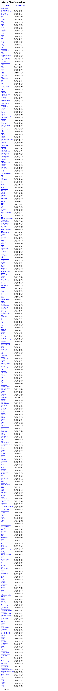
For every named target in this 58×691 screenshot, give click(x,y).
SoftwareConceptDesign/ (6, 554)
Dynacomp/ (3, 237)
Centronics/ (3, 126)
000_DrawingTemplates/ (6, 11)
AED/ (2, 38)
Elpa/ (2, 249)
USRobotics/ (4, 641)
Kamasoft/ (3, 350)
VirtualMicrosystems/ (6, 652)
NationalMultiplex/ (5, 436)
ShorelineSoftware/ (5, 546)
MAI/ (2, 383)
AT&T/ (2, 81)
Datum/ (2, 199)
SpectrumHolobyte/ (5, 559)
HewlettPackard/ (4, 307)
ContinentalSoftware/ (5, 162)
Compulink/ (3, 147)
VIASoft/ (3, 647)
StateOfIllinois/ (4, 568)
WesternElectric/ (4, 665)
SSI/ (2, 563)
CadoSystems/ (4, 114)
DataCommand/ (4, 189)
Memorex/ (3, 399)
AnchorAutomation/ (5, 58)
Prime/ (2, 481)
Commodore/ (4, 137)
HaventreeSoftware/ (5, 299)
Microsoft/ (3, 416)
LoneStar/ (3, 375)
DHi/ (2, 217)
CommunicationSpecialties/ (7, 139)
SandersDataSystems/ (6, 525)
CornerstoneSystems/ (5, 168)
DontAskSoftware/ (5, 232)
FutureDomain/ (4, 279)
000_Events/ (3, 13)
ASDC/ (2, 74)
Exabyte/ (3, 260)
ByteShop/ (3, 108)
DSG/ (2, 235)
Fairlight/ (3, 262)
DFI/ (2, 215)
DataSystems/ (4, 198)
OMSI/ (2, 464)
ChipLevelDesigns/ (5, 130)
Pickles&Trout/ (4, 478)
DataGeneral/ (4, 190)
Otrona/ (2, 467)
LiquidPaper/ (4, 372)
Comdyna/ (3, 136)
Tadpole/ (3, 587)
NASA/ (2, 433)
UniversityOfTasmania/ (6, 632)
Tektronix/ (3, 599)
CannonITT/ (3, 120)
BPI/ (2, 102)
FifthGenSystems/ (5, 266)
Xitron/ (2, 679)
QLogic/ (2, 489)
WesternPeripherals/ (5, 666)
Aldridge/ (3, 46)
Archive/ (3, 70)
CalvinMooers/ (4, 117)
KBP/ (2, 353)
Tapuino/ (3, 591)
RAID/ (2, 501)
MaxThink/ (3, 389)
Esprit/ (2, 254)
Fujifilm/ (3, 276)
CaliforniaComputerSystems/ (7, 116)
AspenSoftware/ (4, 78)
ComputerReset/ (4, 158)
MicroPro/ (3, 411)
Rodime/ (3, 518)
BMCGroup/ (3, 97)
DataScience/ (4, 196)
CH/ (2, 128)
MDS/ (2, 395)
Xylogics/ (3, 682)
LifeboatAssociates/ (5, 367)
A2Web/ (2, 22)
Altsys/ (2, 53)
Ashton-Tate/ (4, 75)
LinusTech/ (3, 371)
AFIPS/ (2, 39)
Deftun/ (2, 213)
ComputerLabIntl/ (5, 156)
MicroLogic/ (3, 408)
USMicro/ (3, 640)
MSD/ (2, 428)
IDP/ (2, 322)
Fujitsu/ (2, 277)
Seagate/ (3, 534)
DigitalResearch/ (4, 224)
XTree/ (2, 680)
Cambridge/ (3, 119)
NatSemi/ (3, 437)
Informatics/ (3, 330)
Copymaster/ (4, 167)
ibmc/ (2, 319)
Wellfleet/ (3, 660)
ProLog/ (2, 486)
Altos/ (2, 52)
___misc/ (3, 19)
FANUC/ (3, 263)
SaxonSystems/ (4, 528)
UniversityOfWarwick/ (6, 633)
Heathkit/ (3, 302)
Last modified (18, 5)
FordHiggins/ (4, 268)
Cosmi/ (2, 172)
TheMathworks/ (4, 607)
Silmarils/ (3, 548)
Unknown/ (3, 635)
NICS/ (2, 448)
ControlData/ (4, 164)
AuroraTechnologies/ (5, 86)
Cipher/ (2, 131)
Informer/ (3, 332)
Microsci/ (3, 413)
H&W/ (2, 297)
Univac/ (2, 630)
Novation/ (3, 455)
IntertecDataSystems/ (5, 344)
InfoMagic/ (3, 329)
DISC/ (2, 227)
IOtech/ (2, 346)
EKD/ (2, 246)
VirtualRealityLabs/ (5, 654)
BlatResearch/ (4, 95)
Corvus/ (2, 170)
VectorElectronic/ (5, 643)
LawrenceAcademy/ (5, 363)
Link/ (2, 369)
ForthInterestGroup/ (5, 269)
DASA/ (2, 187)
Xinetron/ (3, 677)
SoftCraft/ (3, 553)
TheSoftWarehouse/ (5, 609)
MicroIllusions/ (4, 406)
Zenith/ (2, 685)
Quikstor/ (3, 495)
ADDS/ (2, 32)
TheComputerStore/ (5, 605)
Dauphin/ (3, 201)
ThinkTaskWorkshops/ (6, 615)
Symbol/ (3, 581)
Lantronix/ (3, 360)
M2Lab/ (2, 380)
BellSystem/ (3, 92)
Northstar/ (3, 453)
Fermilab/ (3, 265)
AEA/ (2, 36)
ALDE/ (2, 44)
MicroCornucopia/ (5, 403)
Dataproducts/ (4, 195)
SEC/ (2, 535)
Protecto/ (3, 487)
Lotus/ (2, 377)
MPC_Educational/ (5, 427)
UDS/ (2, 624)
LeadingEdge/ (4, 364)
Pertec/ (2, 476)
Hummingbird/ (4, 316)
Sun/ (2, 574)
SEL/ (2, 540)
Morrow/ (3, 423)
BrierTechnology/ (5, 103)
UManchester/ (4, 629)
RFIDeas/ (3, 512)
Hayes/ (2, 301)
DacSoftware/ (4, 182)
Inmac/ (2, 333)
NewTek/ (3, 445)
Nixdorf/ (3, 450)
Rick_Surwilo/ (4, 514)
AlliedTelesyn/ (4, 49)
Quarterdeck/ (4, 493)
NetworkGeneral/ (5, 442)
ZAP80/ (2, 683)
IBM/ (2, 318)
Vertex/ (2, 646)
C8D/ (2, 111)
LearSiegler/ (3, 366)
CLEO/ (2, 133)
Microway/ (3, 417)
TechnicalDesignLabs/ (6, 595)
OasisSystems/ (4, 461)
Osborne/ (3, 465)
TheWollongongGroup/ (6, 613)
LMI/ (2, 374)
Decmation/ (3, 209)
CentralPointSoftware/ (6, 125)
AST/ (2, 80)
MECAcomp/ (4, 397)
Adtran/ (2, 35)
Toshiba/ (3, 621)
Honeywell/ (3, 311)
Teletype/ (3, 601)
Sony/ (2, 557)
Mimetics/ (3, 419)
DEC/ (2, 207)
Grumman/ (3, 294)
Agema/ (2, 41)
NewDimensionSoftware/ (6, 444)
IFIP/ (2, 324)
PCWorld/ (3, 473)
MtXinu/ (3, 430)
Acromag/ (3, 28)
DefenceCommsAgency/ (6, 212)
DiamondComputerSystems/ (7, 218)
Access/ (2, 27)
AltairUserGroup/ (5, 50)
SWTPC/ (3, 579)
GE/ (2, 282)
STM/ (2, 571)
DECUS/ (3, 210)
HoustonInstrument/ (5, 313)
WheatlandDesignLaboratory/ (7, 671)
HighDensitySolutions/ (6, 308)
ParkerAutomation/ (5, 472)
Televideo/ (3, 602)
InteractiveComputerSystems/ (7, 339)
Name (7, 5)
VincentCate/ (4, 651)
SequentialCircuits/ (5, 542)
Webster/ (3, 658)
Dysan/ (2, 240)
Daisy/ (2, 184)
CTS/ (2, 178)
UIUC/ (2, 626)
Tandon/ (2, 590)
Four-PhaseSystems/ (5, 271)
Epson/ (2, 252)
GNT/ (2, 290)
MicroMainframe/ (5, 409)
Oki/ (2, 462)
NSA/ (2, 458)
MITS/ (2, 422)
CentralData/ (4, 123)
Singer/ (2, 551)
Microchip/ (3, 402)
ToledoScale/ (4, 619)
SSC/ (2, 562)
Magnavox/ (3, 381)
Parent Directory (4, 8)
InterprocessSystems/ (5, 343)
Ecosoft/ (2, 243)
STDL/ (2, 570)
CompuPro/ (3, 148)
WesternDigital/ (4, 663)
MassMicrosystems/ (5, 388)
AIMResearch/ (4, 42)
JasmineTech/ (4, 349)
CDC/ (2, 122)
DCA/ (2, 203)
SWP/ (2, 577)
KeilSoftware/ (4, 355)
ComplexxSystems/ (5, 145)
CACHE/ (3, 112)
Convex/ (3, 165)
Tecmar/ (2, 598)
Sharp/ (2, 545)
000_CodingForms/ (5, 10)
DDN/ (2, 206)
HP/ (2, 315)
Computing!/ (4, 159)
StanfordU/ (3, 565)
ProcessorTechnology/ (6, 484)
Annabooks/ (3, 61)
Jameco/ (2, 347)
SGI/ (2, 543)
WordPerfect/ (4, 672)
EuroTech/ (3, 257)
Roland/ (2, 520)
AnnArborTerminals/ (5, 63)
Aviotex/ (3, 88)
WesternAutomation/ (5, 661)
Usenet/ (2, 638)
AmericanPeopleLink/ (6, 55)
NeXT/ (2, 447)
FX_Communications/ (6, 280)
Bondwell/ (3, 98)
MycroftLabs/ (4, 431)
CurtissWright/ (4, 179)
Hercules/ (3, 304)
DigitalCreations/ (5, 220)
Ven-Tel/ (3, 644)
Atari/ (2, 83)
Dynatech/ (3, 238)
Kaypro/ (2, 352)
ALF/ (2, 47)
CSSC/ (2, 176)
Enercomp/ (3, 251)
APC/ (2, 66)
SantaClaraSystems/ (5, 526)
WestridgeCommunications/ (7, 669)
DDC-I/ (2, 204)
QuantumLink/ (4, 492)
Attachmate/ (3, 84)
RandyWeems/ (4, 503)
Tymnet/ (2, 623)
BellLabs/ (3, 91)
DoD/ (2, 231)
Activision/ (3, 30)
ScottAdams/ (4, 531)
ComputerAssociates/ (5, 153)
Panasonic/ (3, 469)
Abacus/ (2, 24)
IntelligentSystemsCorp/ (6, 336)
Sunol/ (2, 576)
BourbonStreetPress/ (5, 100)
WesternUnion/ (4, 668)
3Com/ (2, 16)
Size (24, 5)
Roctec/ (2, 517)
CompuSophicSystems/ (6, 151)
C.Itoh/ (2, 109)
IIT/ (2, 325)
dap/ (2, 186)
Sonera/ (2, 556)
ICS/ (2, 321)
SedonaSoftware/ (4, 537)
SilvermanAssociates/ (6, 549)
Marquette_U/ (4, 385)
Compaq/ (3, 140)
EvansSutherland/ (5, 259)
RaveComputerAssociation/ (7, 506)
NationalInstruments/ (5, 434)
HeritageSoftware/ (5, 305)
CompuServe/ (4, 150)
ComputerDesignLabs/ (6, 154)
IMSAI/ (2, 327)
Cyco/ (2, 181)
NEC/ (2, 441)
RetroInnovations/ (5, 511)
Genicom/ (3, 287)
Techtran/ (3, 596)
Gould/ (2, 291)
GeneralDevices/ (4, 285)
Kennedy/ (3, 357)
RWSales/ (3, 521)
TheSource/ (3, 612)
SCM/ (2, 529)
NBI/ (2, 439)
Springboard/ (4, 560)
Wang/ (2, 657)
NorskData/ (3, 451)
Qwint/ (2, 497)
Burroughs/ (3, 105)
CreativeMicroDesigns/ (6, 173)
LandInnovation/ (4, 358)
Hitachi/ (2, 310)
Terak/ (2, 604)
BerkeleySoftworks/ (5, 94)
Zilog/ (2, 686)
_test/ (2, 21)
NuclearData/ (4, 459)
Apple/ (2, 69)
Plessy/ (2, 479)
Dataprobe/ (3, 193)
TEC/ (2, 593)
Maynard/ (3, 391)
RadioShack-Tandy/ (5, 500)
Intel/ (2, 335)
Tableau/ (3, 585)
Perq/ (2, 475)
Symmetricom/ (4, 584)
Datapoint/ (3, 192)
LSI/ (2, 378)
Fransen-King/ (4, 274)
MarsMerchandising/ (5, 386)
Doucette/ (3, 234)
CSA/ (2, 175)
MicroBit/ (3, 400)
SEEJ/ (2, 539)
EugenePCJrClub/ (5, 255)
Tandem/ (3, 588)
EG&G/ (2, 245)
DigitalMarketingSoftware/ (7, 223)
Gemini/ (2, 283)
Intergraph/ (3, 341)
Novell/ (2, 456)
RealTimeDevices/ (5, 509)
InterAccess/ (3, 338)
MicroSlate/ (3, 414)
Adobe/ (2, 33)
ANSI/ (2, 64)
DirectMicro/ (4, 226)
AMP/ (2, 56)
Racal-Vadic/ (4, 498)
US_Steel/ (3, 637)
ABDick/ (3, 25)
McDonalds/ (3, 394)
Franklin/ (3, 273)
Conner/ (2, 161)
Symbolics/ (3, 582)
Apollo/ (2, 67)
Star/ (2, 567)
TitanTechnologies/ (5, 618)
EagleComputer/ (4, 241)
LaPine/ (2, 361)
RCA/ (2, 507)
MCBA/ (2, 392)
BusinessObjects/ (5, 106)
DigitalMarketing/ (5, 221)
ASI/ (2, 77)
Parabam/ (3, 470)
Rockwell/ (3, 515)
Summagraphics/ (4, 573)
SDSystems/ (3, 532)
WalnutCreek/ (4, 655)
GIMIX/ (2, 288)
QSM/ (2, 490)
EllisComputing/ (4, 248)
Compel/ (3, 144)
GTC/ (2, 296)
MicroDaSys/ (4, 405)
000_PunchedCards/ (5, 14)
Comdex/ (3, 134)
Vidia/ (2, 649)
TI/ (1, 616)
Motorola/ (3, 425)
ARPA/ (2, 72)
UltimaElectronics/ (5, 627)
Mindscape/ (3, 420)
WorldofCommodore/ (5, 674)
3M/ (2, 18)
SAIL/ (2, 523)
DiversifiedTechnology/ (6, 229)
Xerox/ (2, 675)
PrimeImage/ (4, 483)
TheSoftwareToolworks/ (6, 610)
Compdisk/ (3, 142)
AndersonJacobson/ (5, 60)
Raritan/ (2, 504)
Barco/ (2, 89)
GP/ (2, 293)
